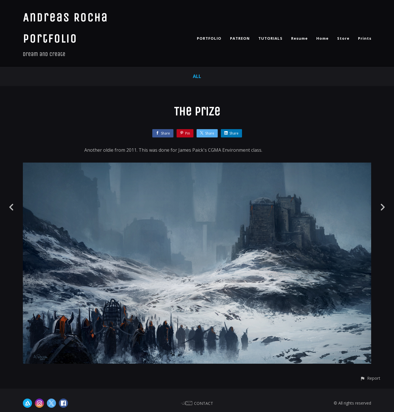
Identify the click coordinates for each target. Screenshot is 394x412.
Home (322, 38)
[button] (370, 378)
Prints (364, 38)
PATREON (240, 38)
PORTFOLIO (209, 38)
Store (343, 38)
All (197, 76)
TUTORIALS (270, 38)
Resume (299, 38)
